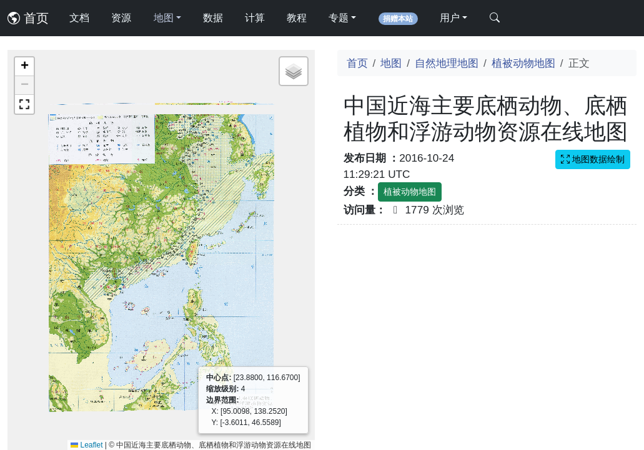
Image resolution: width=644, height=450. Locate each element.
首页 (28, 18)
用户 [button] (450, 17)
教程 (297, 17)
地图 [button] (164, 17)
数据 (213, 17)
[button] (24, 66)
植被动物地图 (523, 63)
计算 (255, 17)
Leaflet (86, 445)
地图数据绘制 (593, 159)
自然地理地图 (446, 63)
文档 (79, 17)
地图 (391, 63)
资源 (121, 17)
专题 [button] (339, 17)
